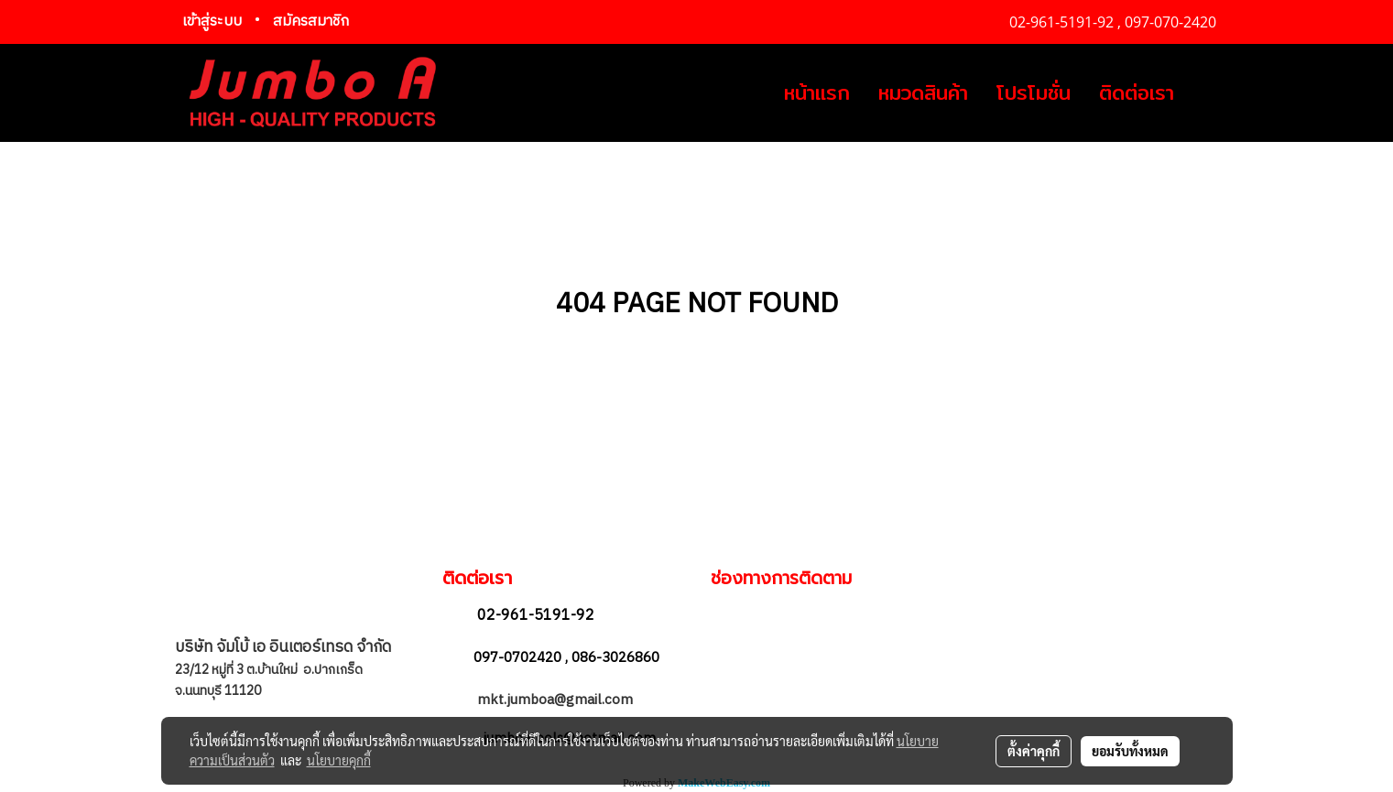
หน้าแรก (817, 92)
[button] (1204, 93)
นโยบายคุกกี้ (339, 760)
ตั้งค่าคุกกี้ (1033, 751)
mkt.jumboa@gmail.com (557, 700)
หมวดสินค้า (923, 92)
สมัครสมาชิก (311, 21)
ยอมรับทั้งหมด (1130, 751)
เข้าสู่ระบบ (212, 21)
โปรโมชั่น (1033, 92)
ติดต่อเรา (1136, 92)
